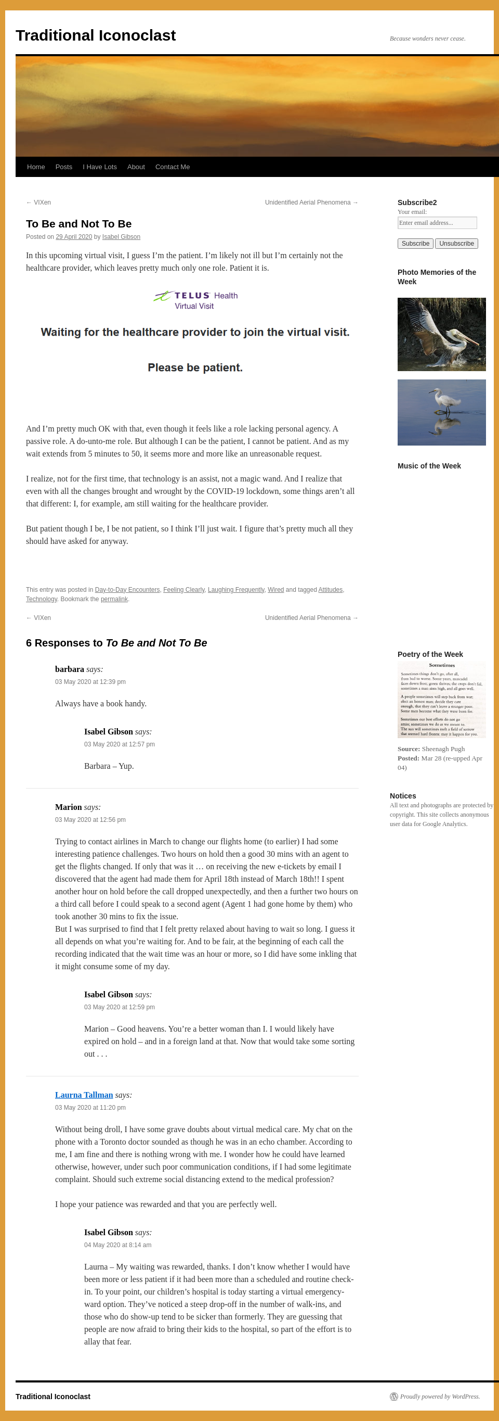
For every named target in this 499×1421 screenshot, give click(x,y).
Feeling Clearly (183, 589)
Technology (41, 599)
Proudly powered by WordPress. (440, 1396)
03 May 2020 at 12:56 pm (90, 819)
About (136, 167)
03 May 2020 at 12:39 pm (90, 682)
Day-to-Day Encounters (127, 589)
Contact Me (172, 167)
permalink (114, 599)
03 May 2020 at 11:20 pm (90, 1107)
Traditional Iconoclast (96, 35)
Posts (64, 167)
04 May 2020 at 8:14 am (117, 1245)
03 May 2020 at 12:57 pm (119, 744)
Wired (276, 589)
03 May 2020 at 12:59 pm (119, 1007)
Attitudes (331, 589)
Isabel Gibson (121, 236)
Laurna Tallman (84, 1094)
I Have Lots (100, 167)
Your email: (412, 211)
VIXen (38, 202)
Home (36, 167)
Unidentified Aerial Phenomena (312, 202)
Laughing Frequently (236, 589)
